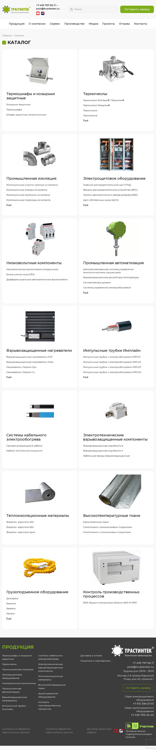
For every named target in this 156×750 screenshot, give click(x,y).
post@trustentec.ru (48, 8)
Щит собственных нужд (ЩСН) (101, 201)
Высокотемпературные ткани (111, 518)
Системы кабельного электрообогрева (26, 439)
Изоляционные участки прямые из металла (32, 185)
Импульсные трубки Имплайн (112, 352)
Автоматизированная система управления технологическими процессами (108, 272)
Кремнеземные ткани (96, 525)
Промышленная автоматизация (113, 264)
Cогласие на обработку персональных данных (16, 735)
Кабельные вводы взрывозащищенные (106, 458)
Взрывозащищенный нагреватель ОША (30, 364)
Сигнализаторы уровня (97, 284)
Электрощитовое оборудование (114, 179)
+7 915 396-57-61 (143, 708)
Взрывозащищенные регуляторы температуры (111, 279)
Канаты (10, 617)
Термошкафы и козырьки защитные (30, 96)
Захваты (11, 612)
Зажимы (11, 607)
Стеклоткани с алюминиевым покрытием (108, 530)
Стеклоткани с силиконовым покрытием (107, 535)
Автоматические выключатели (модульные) (32, 270)
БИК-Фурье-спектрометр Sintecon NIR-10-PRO (110, 606)
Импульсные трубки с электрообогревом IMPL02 (112, 364)
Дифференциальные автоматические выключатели (37, 281)
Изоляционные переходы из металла (28, 201)
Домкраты (12, 602)
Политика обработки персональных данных (59, 735)
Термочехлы (95, 94)
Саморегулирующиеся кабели (24, 448)
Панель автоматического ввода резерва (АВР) (110, 196)
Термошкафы (14, 109)
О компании (37, 23)
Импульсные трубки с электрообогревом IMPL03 (112, 369)
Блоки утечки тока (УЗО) (20, 275)
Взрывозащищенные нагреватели (39, 352)
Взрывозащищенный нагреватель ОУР (29, 359)
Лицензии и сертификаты (95, 665)
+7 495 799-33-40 (142, 719)
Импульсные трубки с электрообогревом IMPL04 (112, 374)
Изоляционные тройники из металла (28, 196)
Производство (74, 23)
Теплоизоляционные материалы (37, 518)
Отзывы (124, 23)
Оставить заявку (137, 9)
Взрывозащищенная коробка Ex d (103, 448)
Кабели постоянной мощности (24, 453)
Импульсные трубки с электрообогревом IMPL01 (112, 359)
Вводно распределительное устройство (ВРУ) (110, 190)
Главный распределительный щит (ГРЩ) (107, 185)
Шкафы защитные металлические (26, 115)
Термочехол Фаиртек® (96, 105)
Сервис (55, 23)
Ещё (85, 121)
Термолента (90, 116)
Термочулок (90, 110)
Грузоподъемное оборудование (37, 595)
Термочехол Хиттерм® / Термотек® (103, 100)
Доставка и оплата (91, 659)
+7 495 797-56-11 (46, 5)
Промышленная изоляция (31, 179)
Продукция (16, 23)
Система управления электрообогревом (107, 289)
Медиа (93, 23)
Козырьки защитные (18, 104)
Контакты (140, 23)
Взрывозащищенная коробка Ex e (103, 453)
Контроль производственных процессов (111, 597)
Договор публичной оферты (99, 735)
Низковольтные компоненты (34, 264)
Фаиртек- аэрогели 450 (20, 525)
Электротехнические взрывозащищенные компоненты (115, 439)
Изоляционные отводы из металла (27, 190)
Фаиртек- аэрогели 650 (20, 530)
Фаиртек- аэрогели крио (21, 535)
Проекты (108, 23)
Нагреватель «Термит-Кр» (21, 369)
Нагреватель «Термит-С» (20, 374)
